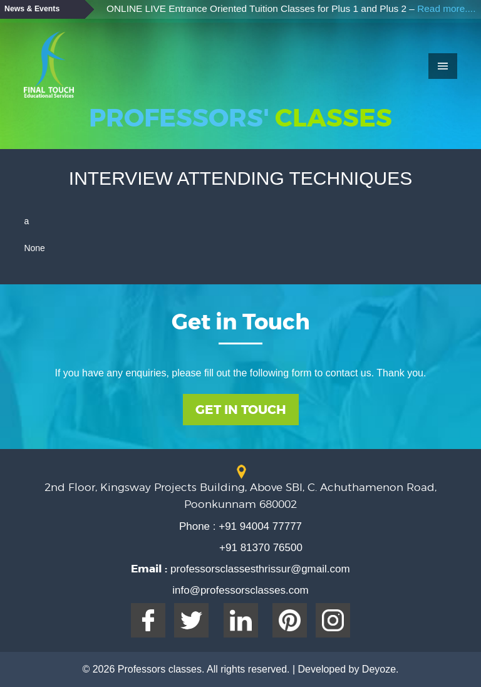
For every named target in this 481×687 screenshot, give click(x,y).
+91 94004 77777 (259, 526)
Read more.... (446, 8)
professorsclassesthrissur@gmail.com (258, 569)
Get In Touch (240, 409)
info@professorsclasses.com (240, 590)
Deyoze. (380, 669)
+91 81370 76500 (261, 548)
